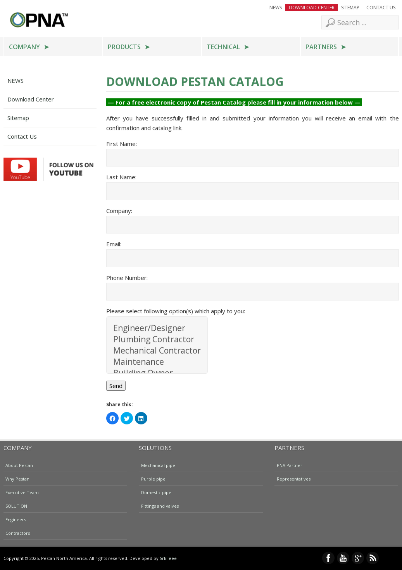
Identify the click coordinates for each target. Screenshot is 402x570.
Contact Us (380, 7)
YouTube (343, 558)
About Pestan (19, 465)
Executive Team (22, 492)
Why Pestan (17, 478)
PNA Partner (289, 465)
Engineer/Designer (157, 328)
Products (124, 47)
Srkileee (168, 558)
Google (358, 558)
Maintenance (157, 361)
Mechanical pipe (158, 465)
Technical (223, 47)
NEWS (275, 7)
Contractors (17, 533)
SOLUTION (16, 505)
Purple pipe (153, 478)
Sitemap (350, 7)
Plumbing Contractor (157, 339)
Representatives (294, 478)
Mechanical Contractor (157, 350)
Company (24, 47)
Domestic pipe (156, 492)
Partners (321, 47)
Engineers (15, 519)
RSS (372, 558)
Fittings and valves (160, 505)
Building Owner (157, 373)
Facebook (328, 558)
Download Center (312, 7)
